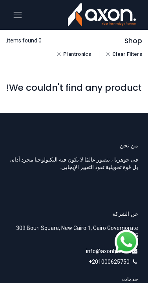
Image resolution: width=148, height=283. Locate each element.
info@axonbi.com (108, 251)
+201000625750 (109, 262)
